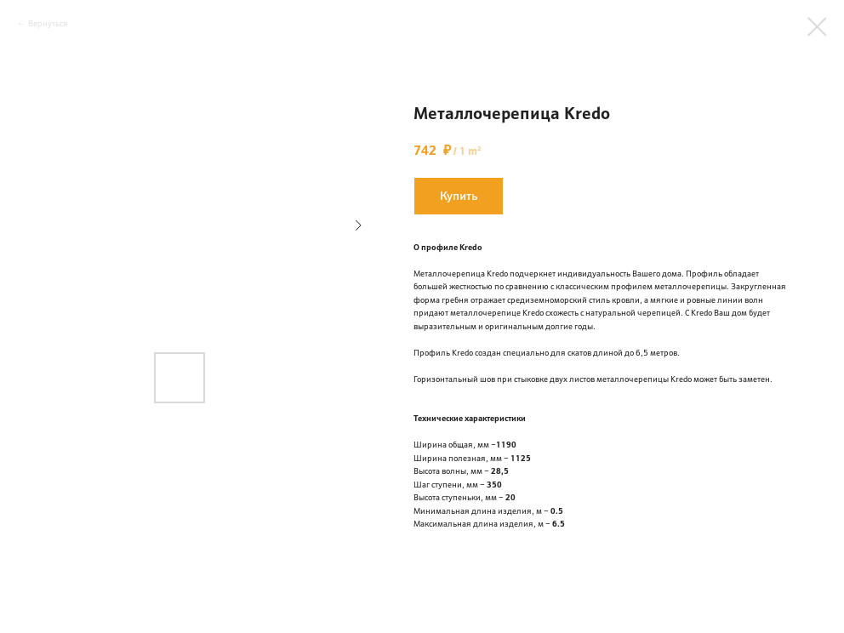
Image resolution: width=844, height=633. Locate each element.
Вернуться (48, 23)
